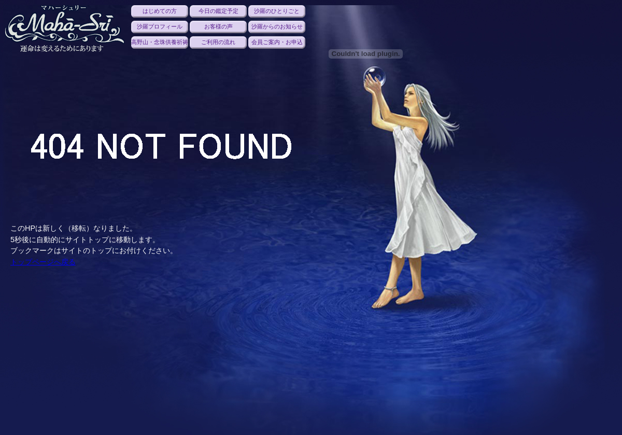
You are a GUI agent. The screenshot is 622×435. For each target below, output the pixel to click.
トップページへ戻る (43, 262)
